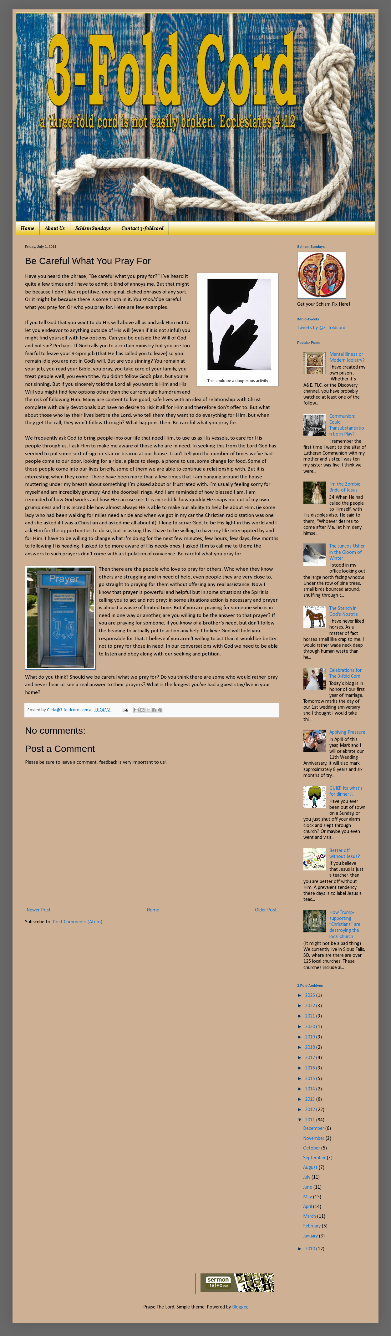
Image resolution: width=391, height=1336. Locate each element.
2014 (310, 1089)
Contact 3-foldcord (142, 228)
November (314, 1138)
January (311, 1236)
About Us (55, 228)
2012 (310, 1109)
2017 (310, 1057)
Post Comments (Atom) (77, 922)
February (312, 1226)
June (308, 1187)
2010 (310, 1249)
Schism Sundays (93, 228)
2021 (310, 1016)
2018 (310, 1047)
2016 (310, 1068)
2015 (310, 1078)
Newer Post (39, 910)
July (307, 1177)
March (310, 1216)
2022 (310, 1005)
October (312, 1148)
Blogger (239, 1307)
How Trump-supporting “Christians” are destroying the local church (344, 924)
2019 (310, 1037)
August (311, 1167)
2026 (310, 995)
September (315, 1157)
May (308, 1197)
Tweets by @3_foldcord (321, 327)
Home (27, 228)
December (314, 1128)
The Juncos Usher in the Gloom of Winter (347, 552)
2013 (310, 1099)
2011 (310, 1120)
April (308, 1206)
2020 (310, 1026)
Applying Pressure (347, 732)
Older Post (266, 910)
